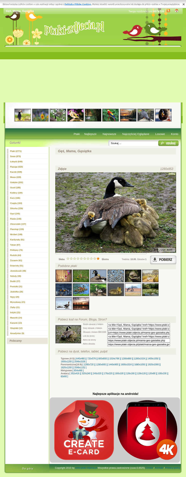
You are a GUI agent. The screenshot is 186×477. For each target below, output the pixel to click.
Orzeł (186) (15, 187)
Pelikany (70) (16, 250)
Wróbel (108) (16, 234)
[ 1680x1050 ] (140, 364)
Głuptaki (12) (16, 328)
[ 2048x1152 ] (80, 367)
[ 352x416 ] (75, 373)
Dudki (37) (15, 281)
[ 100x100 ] (162, 373)
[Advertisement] (93, 75)
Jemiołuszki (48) (18, 271)
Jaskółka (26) (16, 292)
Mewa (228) (15, 177)
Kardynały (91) (17, 239)
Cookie (149, 467)
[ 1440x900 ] (113, 364)
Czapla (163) (16, 203)
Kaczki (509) (16, 172)
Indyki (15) (15, 312)
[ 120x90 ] (152, 373)
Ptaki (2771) (16, 151)
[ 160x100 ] (119, 373)
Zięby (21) (15, 307)
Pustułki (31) (16, 286)
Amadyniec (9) (17, 333)
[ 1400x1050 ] (153, 358)
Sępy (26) (14, 297)
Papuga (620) (16, 167)
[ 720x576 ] (91, 358)
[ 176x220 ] (108, 373)
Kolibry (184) (16, 193)
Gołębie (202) (16, 182)
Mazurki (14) (16, 318)
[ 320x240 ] (86, 373)
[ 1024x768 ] (114, 358)
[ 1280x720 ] (89, 364)
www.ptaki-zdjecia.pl (86, 467)
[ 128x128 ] (141, 373)
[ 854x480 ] (78, 370)
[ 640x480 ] (80, 358)
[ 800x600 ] (102, 358)
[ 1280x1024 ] (139, 358)
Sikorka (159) (16, 208)
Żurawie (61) (16, 260)
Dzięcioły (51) (16, 266)
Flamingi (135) (17, 229)
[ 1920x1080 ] (153, 364)
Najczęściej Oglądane (135, 134)
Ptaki (77, 134)
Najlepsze (90, 134)
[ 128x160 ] (130, 373)
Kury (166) (15, 198)
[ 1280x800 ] (101, 364)
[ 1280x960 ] (126, 358)
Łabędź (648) (16, 161)
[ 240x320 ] (97, 373)
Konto (174, 134)
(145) (15, 213)
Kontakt (159, 467)
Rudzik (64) (15, 255)
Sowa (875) (15, 156)
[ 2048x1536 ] (80, 361)
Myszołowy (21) (17, 302)
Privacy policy (172, 467)
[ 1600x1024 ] (126, 364)
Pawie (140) (15, 219)
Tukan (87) (15, 245)
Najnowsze (109, 134)
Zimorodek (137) (18, 224)
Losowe (160, 134)
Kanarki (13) (16, 323)
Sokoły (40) (15, 276)
